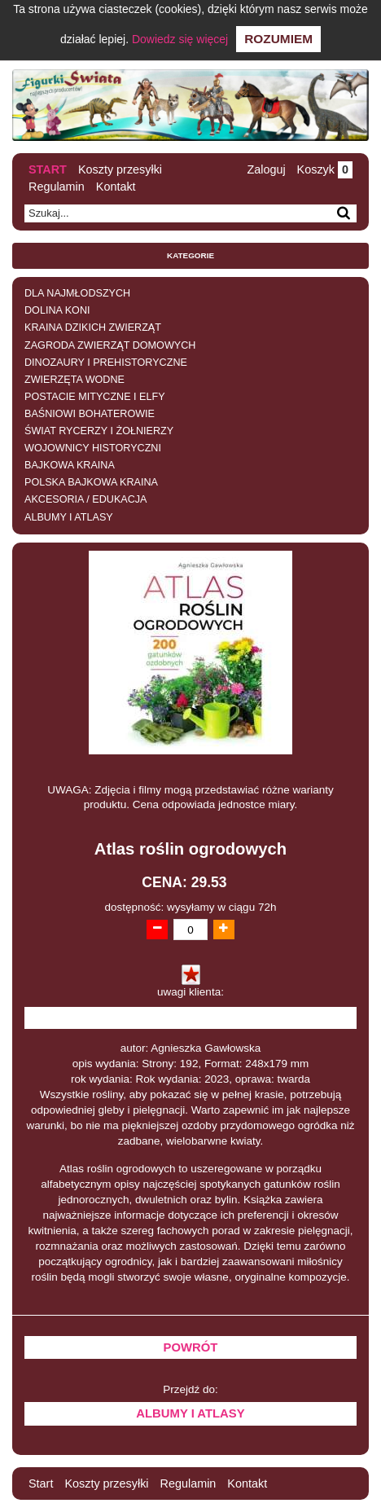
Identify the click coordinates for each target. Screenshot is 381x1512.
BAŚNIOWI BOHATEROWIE (89, 414)
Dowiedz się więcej (180, 39)
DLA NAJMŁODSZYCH (77, 293)
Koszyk (325, 169)
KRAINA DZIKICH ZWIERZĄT (92, 327)
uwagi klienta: (190, 992)
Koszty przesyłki (120, 169)
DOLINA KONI (57, 310)
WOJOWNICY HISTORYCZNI (92, 448)
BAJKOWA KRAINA (69, 465)
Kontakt (116, 186)
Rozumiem (278, 39)
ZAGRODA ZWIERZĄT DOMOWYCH (109, 345)
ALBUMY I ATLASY (68, 517)
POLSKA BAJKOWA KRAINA (91, 482)
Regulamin (56, 186)
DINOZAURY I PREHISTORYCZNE (105, 362)
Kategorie (190, 255)
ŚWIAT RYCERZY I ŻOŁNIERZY (98, 431)
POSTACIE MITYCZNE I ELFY (94, 396)
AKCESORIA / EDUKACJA (85, 499)
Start (47, 169)
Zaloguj (266, 169)
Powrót (191, 1347)
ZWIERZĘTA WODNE (74, 379)
